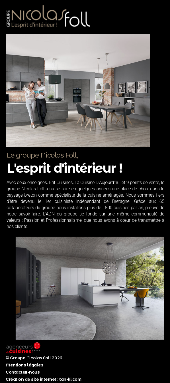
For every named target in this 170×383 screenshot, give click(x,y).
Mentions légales (24, 365)
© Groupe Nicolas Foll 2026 (34, 357)
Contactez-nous (23, 372)
